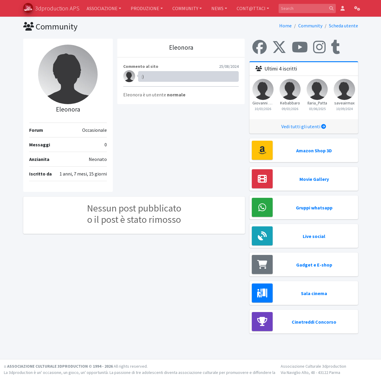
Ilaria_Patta (317, 103)
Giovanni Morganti (263, 103)
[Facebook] (259, 47)
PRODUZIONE (145, 8)
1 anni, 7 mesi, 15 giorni (83, 174)
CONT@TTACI (251, 8)
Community (310, 26)
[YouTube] (300, 47)
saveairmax (344, 103)
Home (285, 26)
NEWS (217, 8)
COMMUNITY (185, 8)
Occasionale (94, 130)
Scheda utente (343, 26)
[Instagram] (319, 47)
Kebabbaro (290, 103)
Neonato (98, 159)
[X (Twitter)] (279, 47)
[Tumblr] (335, 47)
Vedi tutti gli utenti (303, 126)
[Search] (303, 8)
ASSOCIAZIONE (102, 8)
